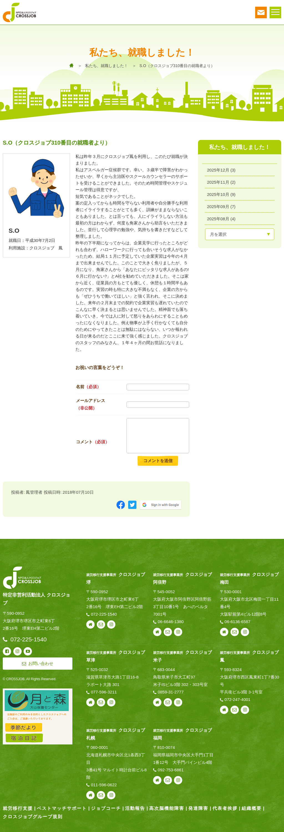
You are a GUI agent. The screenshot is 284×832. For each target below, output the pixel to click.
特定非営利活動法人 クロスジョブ (36, 599)
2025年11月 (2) (221, 181)
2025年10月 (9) (221, 193)
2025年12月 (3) (221, 169)
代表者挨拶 (224, 808)
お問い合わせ (101, 624)
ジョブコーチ (106, 808)
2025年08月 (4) (221, 218)
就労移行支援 (18, 808)
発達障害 (198, 808)
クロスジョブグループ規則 (33, 816)
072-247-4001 (237, 699)
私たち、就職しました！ (106, 65)
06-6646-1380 (171, 621)
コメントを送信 (158, 460)
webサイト (90, 624)
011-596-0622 (104, 784)
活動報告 (135, 808)
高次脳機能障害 (166, 808)
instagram (111, 624)
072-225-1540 (104, 614)
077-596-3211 (104, 692)
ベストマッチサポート (62, 808)
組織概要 (252, 808)
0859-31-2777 (171, 692)
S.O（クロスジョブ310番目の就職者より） (177, 65)
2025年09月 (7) (221, 206)
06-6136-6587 (237, 621)
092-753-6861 (171, 769)
